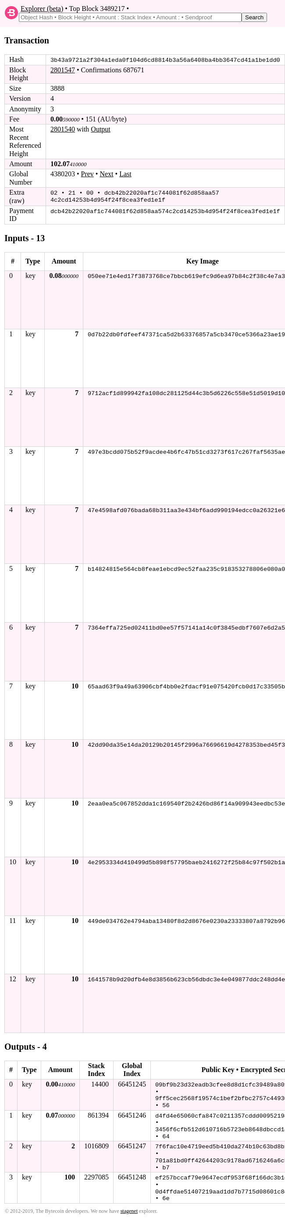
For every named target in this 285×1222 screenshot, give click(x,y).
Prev (87, 174)
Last (125, 174)
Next (106, 174)
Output (100, 129)
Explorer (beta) (42, 8)
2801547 (62, 70)
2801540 (62, 129)
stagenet (129, 1207)
